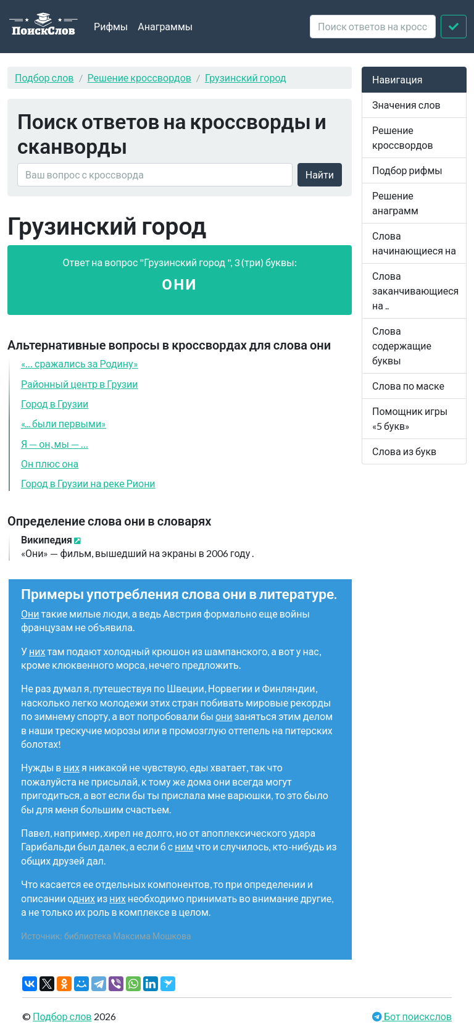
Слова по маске (408, 386)
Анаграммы (165, 26)
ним (184, 846)
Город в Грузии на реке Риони (88, 483)
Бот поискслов (417, 1016)
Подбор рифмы (407, 170)
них (37, 651)
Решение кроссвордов (139, 77)
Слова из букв (404, 451)
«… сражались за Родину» (79, 363)
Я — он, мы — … (54, 444)
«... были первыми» (63, 423)
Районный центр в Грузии (79, 384)
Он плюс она (49, 463)
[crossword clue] (373, 26)
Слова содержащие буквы (401, 345)
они (224, 716)
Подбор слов (44, 77)
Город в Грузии (54, 403)
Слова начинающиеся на (414, 243)
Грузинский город (245, 77)
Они (30, 613)
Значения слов (406, 105)
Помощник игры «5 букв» (409, 418)
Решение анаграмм (395, 203)
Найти (320, 174)
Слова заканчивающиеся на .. (415, 290)
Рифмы (111, 26)
